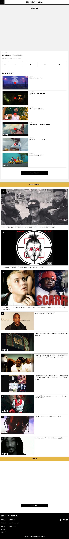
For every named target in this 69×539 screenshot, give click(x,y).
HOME (3, 520)
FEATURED (4, 529)
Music (6, 58)
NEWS (3, 526)
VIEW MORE (34, 173)
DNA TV (3, 523)
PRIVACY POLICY (14, 523)
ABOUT (3, 532)
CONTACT (12, 520)
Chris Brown (10, 58)
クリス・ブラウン (17, 58)
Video (3, 58)
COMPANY (12, 526)
